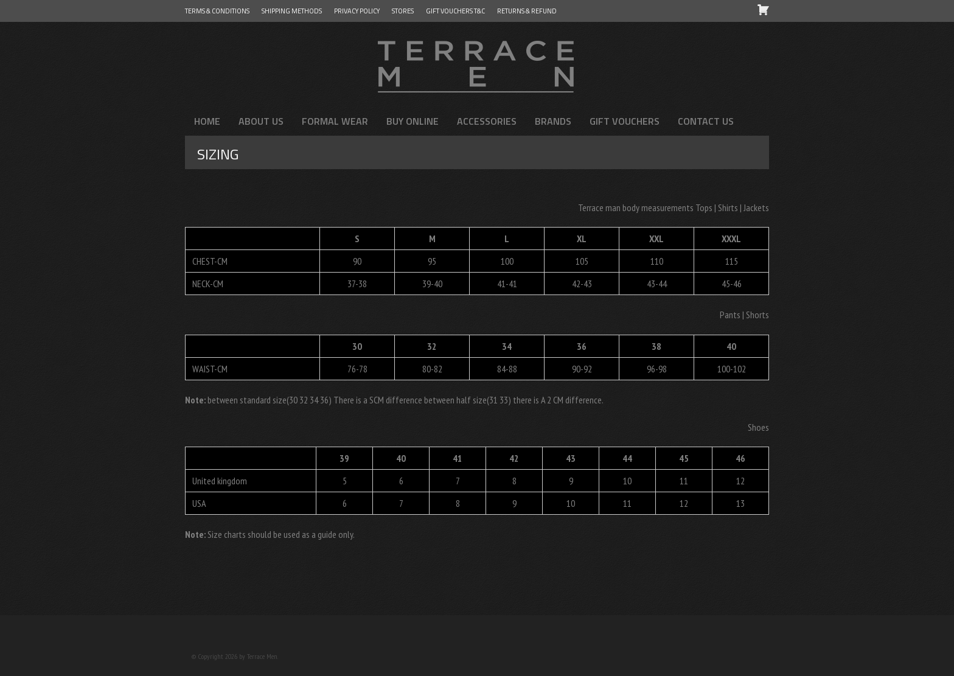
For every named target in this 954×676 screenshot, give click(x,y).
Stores (403, 11)
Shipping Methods (292, 11)
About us (261, 121)
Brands (553, 121)
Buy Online (412, 121)
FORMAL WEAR (335, 121)
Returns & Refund (527, 11)
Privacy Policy (357, 11)
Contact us (706, 121)
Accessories (487, 121)
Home (207, 121)
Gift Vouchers (625, 121)
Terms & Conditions (217, 11)
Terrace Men (477, 64)
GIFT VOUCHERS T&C (455, 11)
